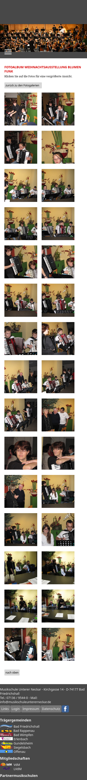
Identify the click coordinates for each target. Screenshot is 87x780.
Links (5, 709)
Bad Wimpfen (16, 735)
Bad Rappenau (17, 731)
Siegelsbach (15, 747)
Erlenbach (14, 739)
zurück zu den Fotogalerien (22, 85)
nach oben (12, 672)
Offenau (12, 752)
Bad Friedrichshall (19, 726)
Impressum (30, 709)
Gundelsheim (16, 743)
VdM (10, 765)
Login (16, 709)
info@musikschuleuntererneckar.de (25, 702)
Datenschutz (51, 709)
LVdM (11, 769)
